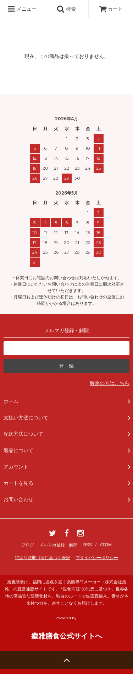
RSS (87, 544)
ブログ (27, 544)
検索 (66, 9)
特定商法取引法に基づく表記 (42, 557)
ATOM (106, 544)
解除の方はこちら (109, 383)
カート (111, 9)
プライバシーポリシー (97, 557)
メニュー (22, 9)
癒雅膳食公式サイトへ (66, 636)
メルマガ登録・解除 (58, 544)
